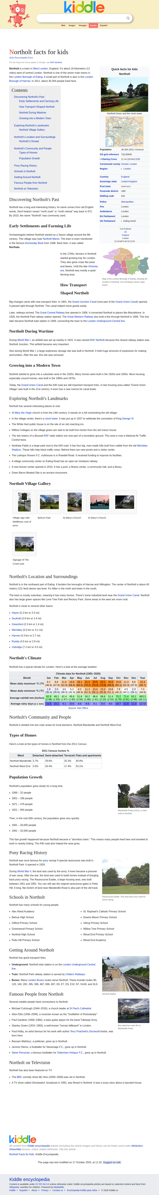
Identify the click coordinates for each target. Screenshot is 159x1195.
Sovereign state (108, 181)
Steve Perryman (21, 1052)
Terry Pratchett (78, 1031)
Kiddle (12, 1190)
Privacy (44, 1190)
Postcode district (109, 191)
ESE (138, 159)
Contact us (58, 1190)
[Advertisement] (79, 37)
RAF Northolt (56, 62)
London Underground (99, 321)
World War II (24, 871)
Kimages (83, 25)
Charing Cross (109, 159)
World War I (24, 340)
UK (125, 232)
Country (104, 176)
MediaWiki (59, 1187)
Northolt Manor (51, 238)
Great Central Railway (52, 312)
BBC (19, 1077)
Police (103, 202)
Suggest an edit (111, 1162)
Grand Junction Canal (84, 301)
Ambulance (106, 211)
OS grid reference (109, 154)
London (127, 168)
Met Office (82, 708)
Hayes (15, 612)
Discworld (94, 1031)
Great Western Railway (80, 316)
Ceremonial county (110, 164)
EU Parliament (107, 216)
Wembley (17, 630)
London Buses (36, 980)
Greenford (17, 624)
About (34, 1190)
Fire (102, 206)
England (125, 176)
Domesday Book (34, 243)
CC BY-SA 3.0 (42, 1184)
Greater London (129, 164)
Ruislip (15, 641)
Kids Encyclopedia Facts (21, 57)
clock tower (51, 418)
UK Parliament (107, 221)
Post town (105, 186)
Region (104, 168)
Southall (16, 618)
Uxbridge (17, 647)
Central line (118, 321)
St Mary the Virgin (22, 412)
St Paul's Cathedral (80, 1008)
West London (40, 68)
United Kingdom (129, 181)
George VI (127, 418)
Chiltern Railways (75, 974)
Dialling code (107, 196)
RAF (46, 435)
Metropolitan (127, 202)
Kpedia (93, 25)
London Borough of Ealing (28, 77)
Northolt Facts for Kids (21, 1154)
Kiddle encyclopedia (38, 1145)
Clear (121, 18)
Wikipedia (14, 1187)
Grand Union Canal (126, 301)
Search (128, 18)
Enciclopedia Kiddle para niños (82, 1190)
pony (45, 860)
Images (72, 25)
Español (103, 25)
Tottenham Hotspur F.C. (70, 1052)
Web (63, 25)
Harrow (16, 635)
